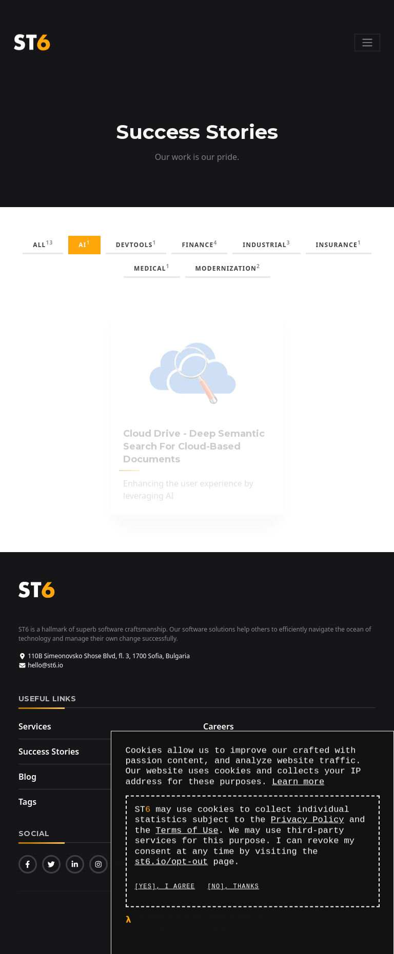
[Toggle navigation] (367, 42)
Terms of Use (186, 832)
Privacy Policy (307, 822)
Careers (218, 726)
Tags (27, 801)
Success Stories (48, 751)
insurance (338, 244)
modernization (227, 267)
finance (199, 244)
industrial (266, 244)
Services (34, 726)
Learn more (298, 783)
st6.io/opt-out (171, 863)
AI (84, 244)
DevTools (136, 244)
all (43, 244)
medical (152, 267)
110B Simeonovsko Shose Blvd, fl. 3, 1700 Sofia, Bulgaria (104, 656)
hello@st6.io (40, 665)
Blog (27, 776)
